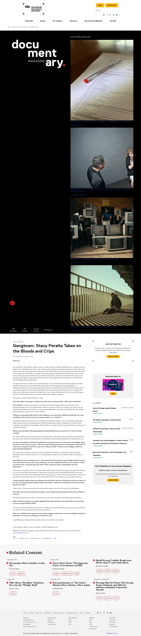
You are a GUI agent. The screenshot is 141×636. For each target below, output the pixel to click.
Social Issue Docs (24, 539)
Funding (27, 618)
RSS (83, 613)
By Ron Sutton (100, 593)
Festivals (99, 571)
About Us (40, 613)
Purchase (49, 329)
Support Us (49, 613)
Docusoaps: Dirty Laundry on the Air (27, 564)
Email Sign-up (60, 613)
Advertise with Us (73, 613)
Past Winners (92, 628)
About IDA (30, 21)
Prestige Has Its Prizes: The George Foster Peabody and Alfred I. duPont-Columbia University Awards (115, 586)
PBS (55, 539)
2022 (69, 622)
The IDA (26, 613)
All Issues (25, 329)
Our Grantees (28, 624)
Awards (99, 598)
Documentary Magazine (92, 21)
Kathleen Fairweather (25, 355)
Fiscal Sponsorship (29, 620)
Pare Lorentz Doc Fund (30, 622)
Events (43, 21)
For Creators (58, 21)
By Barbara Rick (58, 588)
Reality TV (22, 573)
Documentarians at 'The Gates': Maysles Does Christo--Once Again (71, 584)
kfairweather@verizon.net (21, 534)
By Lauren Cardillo (102, 566)
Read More (98, 412)
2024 (69, 620)
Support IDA (110, 5)
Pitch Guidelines (112, 626)
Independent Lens (48, 539)
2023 (89, 622)
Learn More (113, 479)
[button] (12, 302)
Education (107, 598)
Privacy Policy (111, 633)
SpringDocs (51, 622)
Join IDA (111, 21)
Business (115, 571)
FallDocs (50, 620)
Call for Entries (92, 626)
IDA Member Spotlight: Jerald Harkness (107, 419)
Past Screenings (52, 624)
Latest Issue (36, 329)
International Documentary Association (34, 8)
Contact (89, 613)
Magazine (111, 618)
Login (99, 5)
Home (9, 26)
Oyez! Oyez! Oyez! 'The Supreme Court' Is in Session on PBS (70, 564)
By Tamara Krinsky (59, 569)
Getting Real (72, 618)
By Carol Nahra (15, 569)
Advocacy (73, 21)
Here (113, 392)
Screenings (52, 618)
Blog (33, 613)
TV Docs (15, 539)
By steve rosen (14, 588)
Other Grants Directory (30, 626)
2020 (69, 624)
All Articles (13, 329)
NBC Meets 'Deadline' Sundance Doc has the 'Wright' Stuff (27, 584)
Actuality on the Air (35, 539)
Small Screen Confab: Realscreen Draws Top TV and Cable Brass (113, 561)
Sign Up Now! (113, 355)
